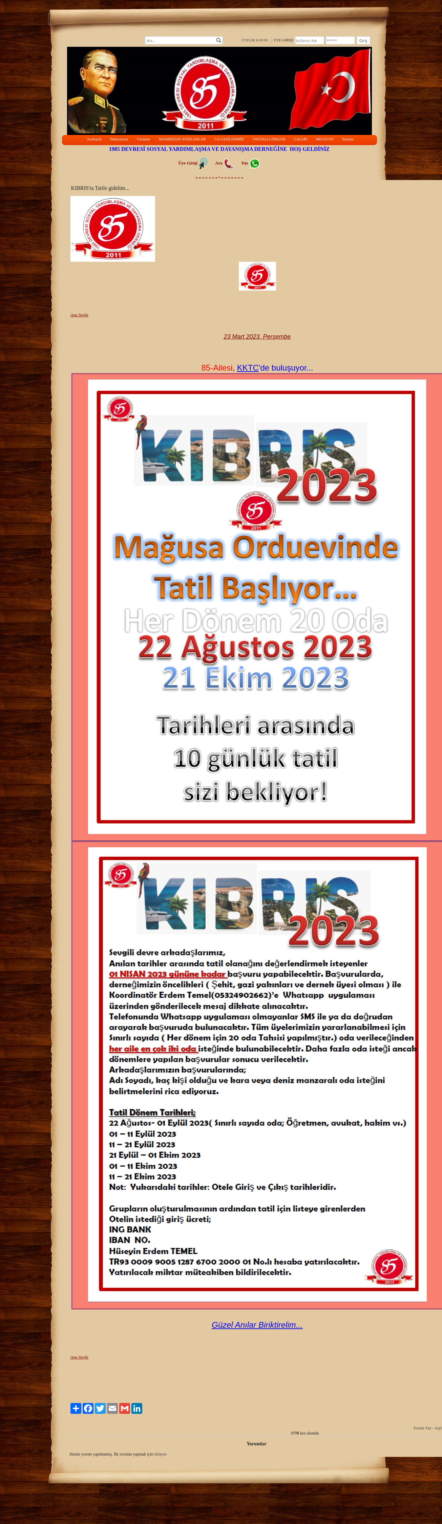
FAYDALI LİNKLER (269, 139)
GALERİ (300, 139)
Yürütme (143, 139)
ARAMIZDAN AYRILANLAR (182, 139)
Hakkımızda (119, 139)
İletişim (348, 139)
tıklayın (160, 1454)
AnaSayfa (94, 139)
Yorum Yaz (422, 1428)
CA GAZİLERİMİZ (229, 139)
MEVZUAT (325, 139)
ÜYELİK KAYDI (254, 40)
